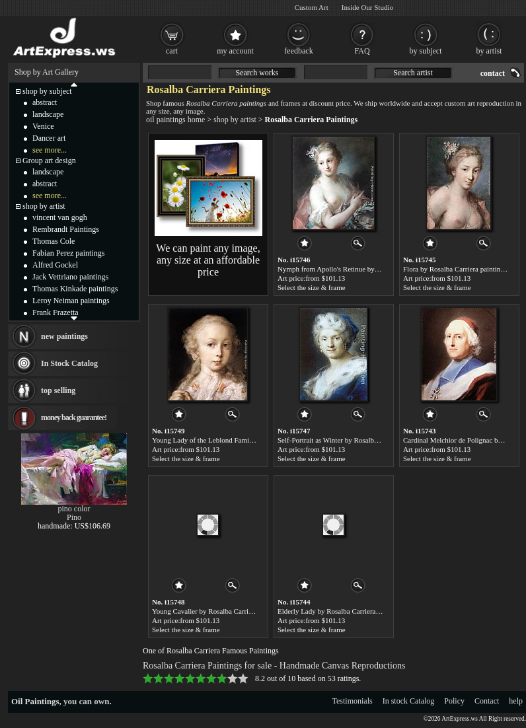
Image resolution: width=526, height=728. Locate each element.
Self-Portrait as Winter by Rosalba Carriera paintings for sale (366, 440)
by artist (489, 50)
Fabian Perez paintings (68, 253)
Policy (454, 701)
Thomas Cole (53, 241)
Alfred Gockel (55, 265)
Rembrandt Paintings (65, 229)
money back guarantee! (73, 417)
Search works (257, 72)
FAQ (361, 50)
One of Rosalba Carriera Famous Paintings (211, 650)
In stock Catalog (409, 701)
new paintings (64, 336)
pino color (74, 508)
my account (235, 50)
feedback (298, 50)
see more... (49, 150)
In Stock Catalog (69, 363)
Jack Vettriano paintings (70, 276)
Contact (486, 701)
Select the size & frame (312, 287)
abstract (44, 102)
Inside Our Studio (367, 7)
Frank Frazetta (55, 312)
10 (243, 678)
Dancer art (48, 138)
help (516, 701)
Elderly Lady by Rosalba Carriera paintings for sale (353, 611)
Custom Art (311, 7)
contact (492, 73)
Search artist (413, 72)
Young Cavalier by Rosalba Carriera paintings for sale (230, 611)
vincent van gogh (59, 217)
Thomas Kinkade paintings (75, 288)
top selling (58, 390)
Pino (74, 517)
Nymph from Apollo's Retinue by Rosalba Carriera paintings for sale (377, 269)
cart (172, 50)
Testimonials (352, 701)
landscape (47, 114)
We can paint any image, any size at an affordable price (208, 259)
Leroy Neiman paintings (71, 300)
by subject (426, 50)
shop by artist (234, 119)
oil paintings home (175, 119)
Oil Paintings (35, 701)
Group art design (49, 160)
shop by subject (47, 91)
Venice (43, 126)
